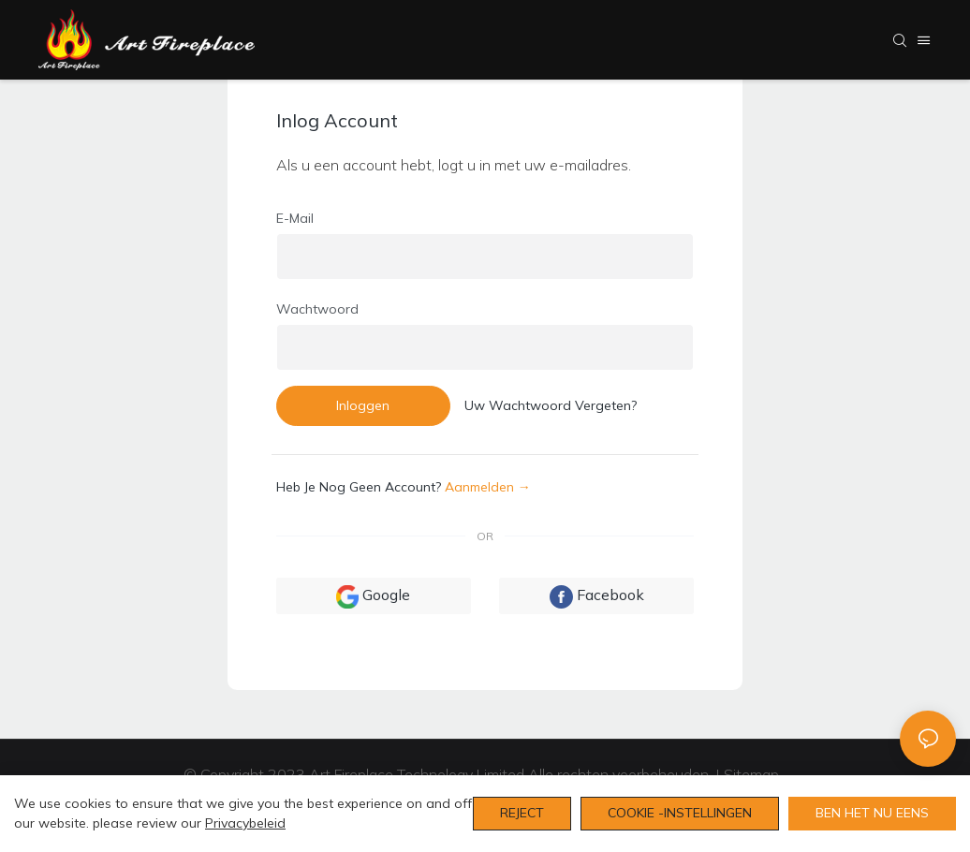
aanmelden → (488, 486)
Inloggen (362, 405)
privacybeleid (245, 823)
